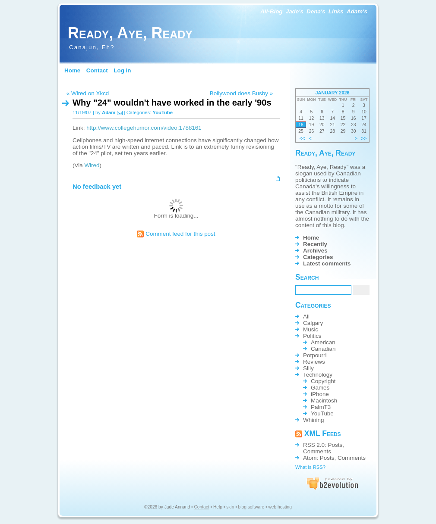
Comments (317, 451)
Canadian (323, 349)
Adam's (357, 11)
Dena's (315, 11)
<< (302, 138)
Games (320, 387)
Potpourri (315, 355)
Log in (122, 70)
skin (230, 507)
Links (336, 11)
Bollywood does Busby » (241, 93)
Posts (335, 445)
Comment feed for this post (176, 234)
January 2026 (332, 92)
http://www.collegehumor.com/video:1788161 (144, 128)
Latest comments (327, 263)
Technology (317, 374)
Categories (318, 257)
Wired (91, 165)
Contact (97, 70)
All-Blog (271, 11)
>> (364, 138)
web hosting (280, 507)
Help (217, 507)
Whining (313, 420)
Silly (308, 368)
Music (310, 329)
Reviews (314, 362)
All (306, 316)
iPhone (320, 394)
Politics (312, 336)
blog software (251, 507)
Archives (315, 250)
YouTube (162, 112)
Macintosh (324, 400)
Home (72, 70)
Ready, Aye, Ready (130, 33)
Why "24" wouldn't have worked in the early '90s (172, 102)
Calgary (313, 323)
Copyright (323, 381)
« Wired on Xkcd (87, 93)
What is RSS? (310, 467)
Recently (315, 244)
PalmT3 (321, 407)
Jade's (294, 11)
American (323, 342)
